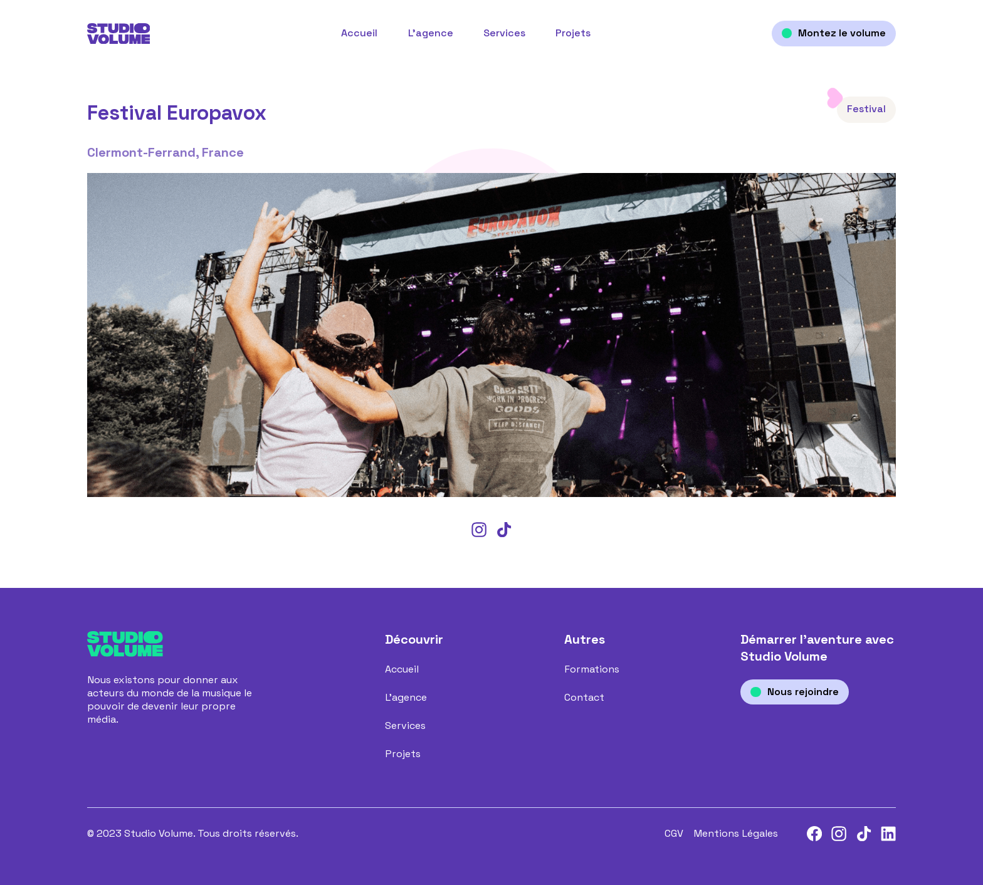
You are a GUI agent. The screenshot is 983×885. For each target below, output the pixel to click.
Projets (573, 33)
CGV (674, 833)
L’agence (430, 33)
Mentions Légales (735, 833)
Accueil (359, 33)
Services (504, 33)
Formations (591, 669)
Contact (584, 697)
